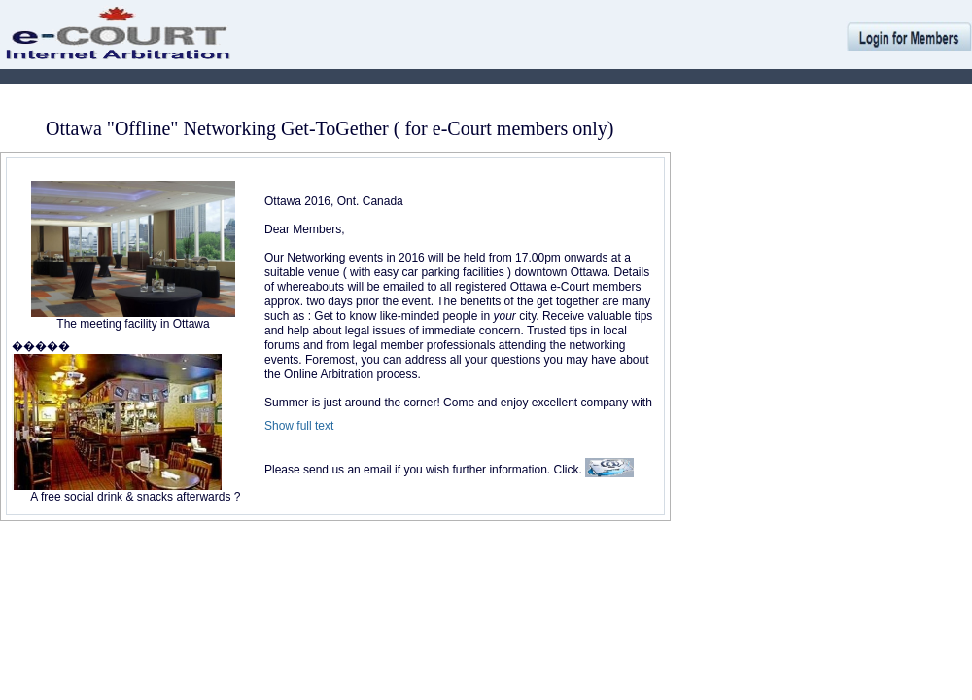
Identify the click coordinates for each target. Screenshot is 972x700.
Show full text (298, 426)
